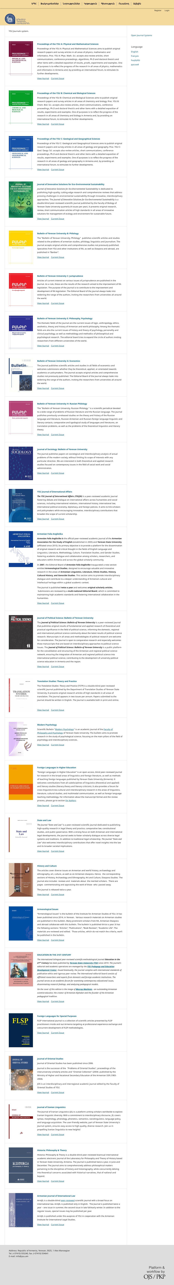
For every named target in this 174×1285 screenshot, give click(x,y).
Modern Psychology (47, 724)
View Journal (43, 78)
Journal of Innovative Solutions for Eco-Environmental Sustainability (70, 184)
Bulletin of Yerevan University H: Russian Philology (62, 403)
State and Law (44, 820)
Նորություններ (71, 4)
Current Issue (57, 78)
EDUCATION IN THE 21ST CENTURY (54, 954)
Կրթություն (90, 4)
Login (167, 10)
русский (135, 64)
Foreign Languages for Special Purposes (56, 1016)
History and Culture (47, 865)
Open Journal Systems (141, 35)
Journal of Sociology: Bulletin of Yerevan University (62, 449)
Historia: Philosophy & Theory (52, 1150)
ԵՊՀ (34, 4)
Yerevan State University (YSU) (84, 963)
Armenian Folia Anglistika (50, 534)
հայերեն (135, 60)
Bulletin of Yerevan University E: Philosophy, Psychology (64, 318)
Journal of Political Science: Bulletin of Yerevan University (65, 617)
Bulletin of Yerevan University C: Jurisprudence (60, 276)
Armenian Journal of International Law (56, 1195)
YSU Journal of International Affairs (54, 491)
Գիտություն (108, 4)
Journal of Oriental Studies (50, 1058)
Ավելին (137, 4)
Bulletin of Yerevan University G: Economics (58, 361)
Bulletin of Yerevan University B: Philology (58, 233)
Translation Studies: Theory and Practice (57, 681)
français (135, 56)
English (134, 51)
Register (157, 10)
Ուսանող (124, 4)
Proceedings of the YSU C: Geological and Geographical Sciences (68, 138)
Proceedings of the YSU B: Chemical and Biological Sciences (66, 93)
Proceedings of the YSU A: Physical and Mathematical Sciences (68, 44)
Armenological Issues (47, 909)
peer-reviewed (68, 1200)
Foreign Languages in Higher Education (56, 767)
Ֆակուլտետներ (50, 4)
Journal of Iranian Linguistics (51, 1107)
